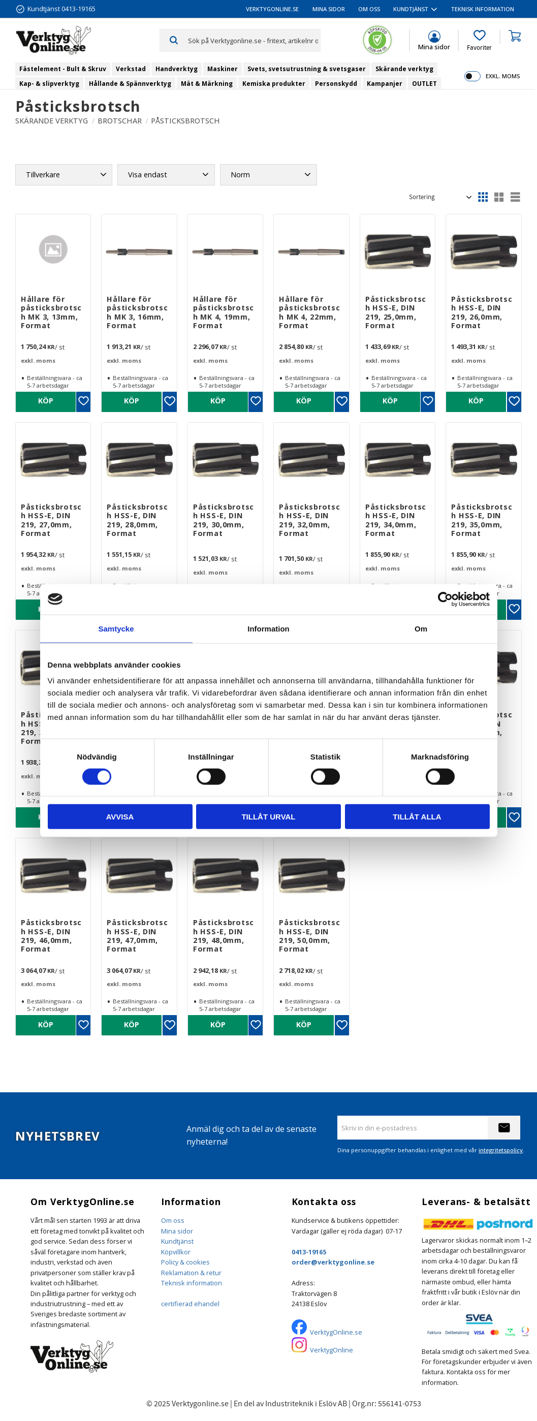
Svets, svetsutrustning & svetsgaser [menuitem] (306, 69)
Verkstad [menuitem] (131, 69)
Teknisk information (191, 1282)
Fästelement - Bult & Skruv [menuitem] (62, 69)
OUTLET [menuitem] (424, 83)
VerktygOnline (331, 1349)
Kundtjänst (177, 1241)
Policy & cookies (185, 1262)
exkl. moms (503, 76)
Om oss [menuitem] (369, 9)
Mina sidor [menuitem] (328, 9)
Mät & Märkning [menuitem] (207, 83)
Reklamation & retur (191, 1272)
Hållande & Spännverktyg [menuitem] (130, 83)
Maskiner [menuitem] (222, 69)
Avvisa (120, 816)
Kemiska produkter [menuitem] (273, 83)
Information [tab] (268, 628)
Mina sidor (177, 1231)
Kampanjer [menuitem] (384, 83)
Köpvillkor (176, 1251)
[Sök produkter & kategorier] (254, 40)
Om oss (172, 1220)
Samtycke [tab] (116, 628)
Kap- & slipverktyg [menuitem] (49, 83)
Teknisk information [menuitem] (482, 9)
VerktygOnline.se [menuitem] (272, 9)
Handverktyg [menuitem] (176, 69)
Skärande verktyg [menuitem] (404, 69)
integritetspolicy (501, 1150)
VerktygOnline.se (336, 1332)
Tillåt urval (268, 816)
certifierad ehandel (190, 1303)
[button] (479, 40)
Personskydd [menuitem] (336, 83)
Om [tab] (421, 628)
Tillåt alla (417, 816)
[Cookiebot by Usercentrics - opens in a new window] (445, 599)
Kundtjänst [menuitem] (410, 9)
